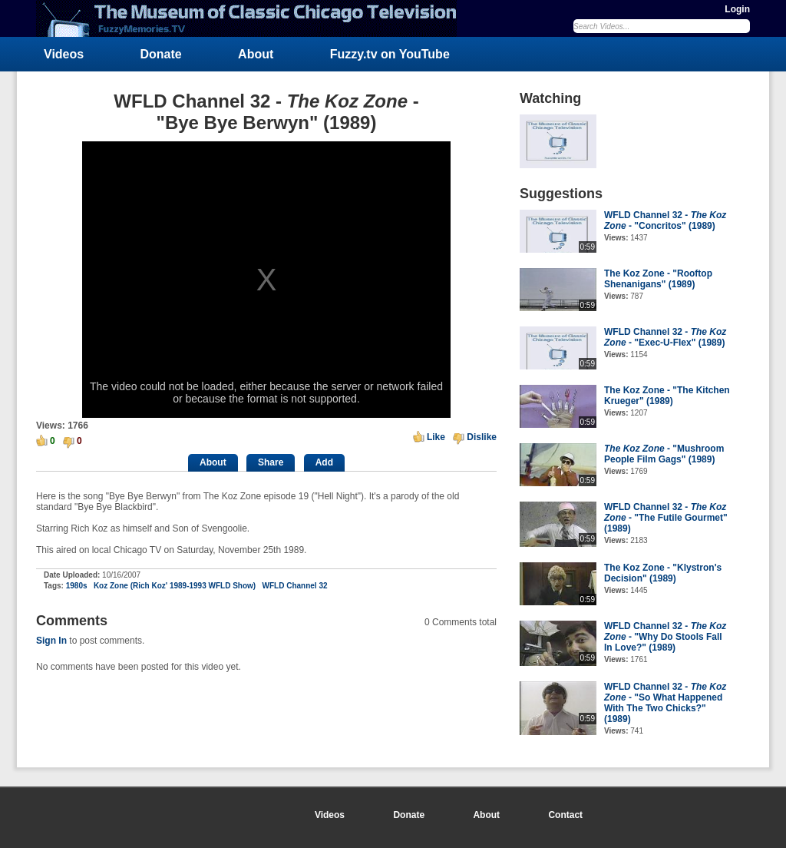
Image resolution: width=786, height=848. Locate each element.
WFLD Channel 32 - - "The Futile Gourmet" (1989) (666, 518)
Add (324, 462)
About (255, 54)
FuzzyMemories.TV (252, 18)
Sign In (51, 640)
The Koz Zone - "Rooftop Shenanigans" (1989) (658, 279)
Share (270, 462)
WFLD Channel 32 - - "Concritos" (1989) (665, 220)
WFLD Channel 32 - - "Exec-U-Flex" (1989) (665, 337)
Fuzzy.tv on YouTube (390, 54)
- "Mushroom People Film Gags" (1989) (664, 454)
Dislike (482, 437)
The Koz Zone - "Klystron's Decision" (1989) (663, 573)
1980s (77, 585)
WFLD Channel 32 (295, 585)
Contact (565, 815)
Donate (161, 54)
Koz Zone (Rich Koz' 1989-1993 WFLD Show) (175, 585)
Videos (64, 54)
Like (436, 437)
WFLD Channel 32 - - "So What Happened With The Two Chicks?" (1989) (665, 702)
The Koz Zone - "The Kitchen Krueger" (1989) (667, 395)
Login (737, 9)
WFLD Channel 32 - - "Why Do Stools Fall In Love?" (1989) (665, 637)
